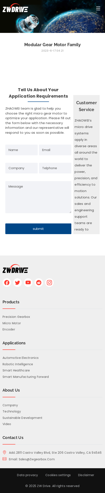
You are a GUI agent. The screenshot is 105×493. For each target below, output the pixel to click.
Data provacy (27, 475)
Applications (14, 343)
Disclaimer (86, 475)
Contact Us (13, 437)
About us (11, 390)
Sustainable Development (22, 418)
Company (10, 405)
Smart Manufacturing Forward (26, 377)
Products (11, 302)
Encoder (9, 329)
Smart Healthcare (16, 370)
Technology (12, 411)
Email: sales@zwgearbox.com (29, 459)
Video (7, 424)
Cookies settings (58, 475)
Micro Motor (12, 323)
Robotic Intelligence (18, 364)
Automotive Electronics (21, 358)
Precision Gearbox (16, 317)
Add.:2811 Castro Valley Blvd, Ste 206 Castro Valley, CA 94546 (52, 452)
